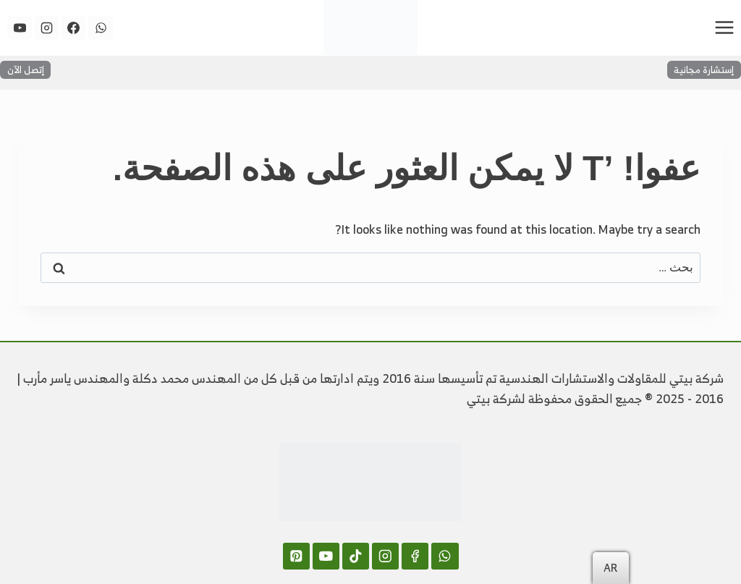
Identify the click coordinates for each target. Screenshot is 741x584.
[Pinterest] (296, 556)
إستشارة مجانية (704, 69)
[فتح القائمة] (724, 27)
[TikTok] (355, 556)
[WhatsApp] (100, 27)
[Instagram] (46, 27)
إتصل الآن (25, 69)
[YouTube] (19, 27)
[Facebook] (74, 27)
